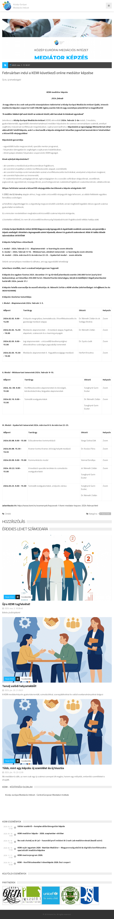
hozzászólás (26, 596)
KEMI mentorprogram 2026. (30, 855)
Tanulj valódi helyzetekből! (19, 686)
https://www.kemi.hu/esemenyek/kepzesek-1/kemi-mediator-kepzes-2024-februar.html (57, 505)
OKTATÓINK (20, 235)
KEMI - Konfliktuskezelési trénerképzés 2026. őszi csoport (44, 862)
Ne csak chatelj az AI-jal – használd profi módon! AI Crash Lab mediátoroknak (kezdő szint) (60, 840)
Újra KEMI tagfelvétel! (16, 604)
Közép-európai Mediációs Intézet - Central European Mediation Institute (37, 794)
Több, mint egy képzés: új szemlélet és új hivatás (33, 768)
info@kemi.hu (100, 287)
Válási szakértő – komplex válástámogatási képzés (41, 826)
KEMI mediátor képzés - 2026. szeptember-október (41, 833)
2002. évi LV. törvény (13, 194)
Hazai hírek (106, 514)
